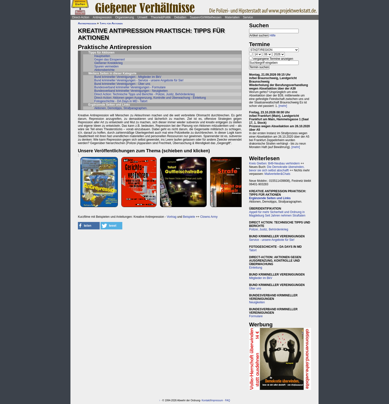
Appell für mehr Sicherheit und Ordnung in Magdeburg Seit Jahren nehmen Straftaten (277, 213)
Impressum (217, 400)
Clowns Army (209, 216)
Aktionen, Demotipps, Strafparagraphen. (120, 108)
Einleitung (255, 267)
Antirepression (102, 17)
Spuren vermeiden (106, 66)
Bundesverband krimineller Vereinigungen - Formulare (129, 87)
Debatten (180, 17)
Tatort (253, 250)
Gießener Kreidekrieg (108, 63)
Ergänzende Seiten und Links (270, 198)
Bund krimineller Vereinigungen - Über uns (122, 84)
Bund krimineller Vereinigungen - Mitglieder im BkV (127, 77)
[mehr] (283, 106)
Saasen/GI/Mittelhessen (205, 17)
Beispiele (189, 216)
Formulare (256, 316)
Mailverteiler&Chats (277, 174)
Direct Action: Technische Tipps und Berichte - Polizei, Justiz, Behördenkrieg (144, 94)
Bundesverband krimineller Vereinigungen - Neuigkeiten (131, 91)
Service (248, 17)
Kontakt (206, 400)
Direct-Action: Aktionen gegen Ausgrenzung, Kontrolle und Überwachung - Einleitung (150, 97)
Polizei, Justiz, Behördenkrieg (268, 229)
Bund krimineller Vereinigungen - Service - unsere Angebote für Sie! (139, 80)
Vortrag (171, 216)
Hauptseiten (102, 56)
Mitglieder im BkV (260, 278)
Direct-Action (80, 17)
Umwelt (142, 17)
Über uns (255, 288)
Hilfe (273, 35)
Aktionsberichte (104, 70)
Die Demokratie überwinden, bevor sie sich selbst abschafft (276, 168)
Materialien (232, 17)
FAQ (227, 400)
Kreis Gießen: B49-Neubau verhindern (274, 163)
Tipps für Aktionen (111, 23)
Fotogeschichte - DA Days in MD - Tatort (120, 101)
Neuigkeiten (257, 302)
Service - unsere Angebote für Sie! (271, 240)
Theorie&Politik (161, 17)
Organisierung (124, 17)
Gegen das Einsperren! (109, 59)
